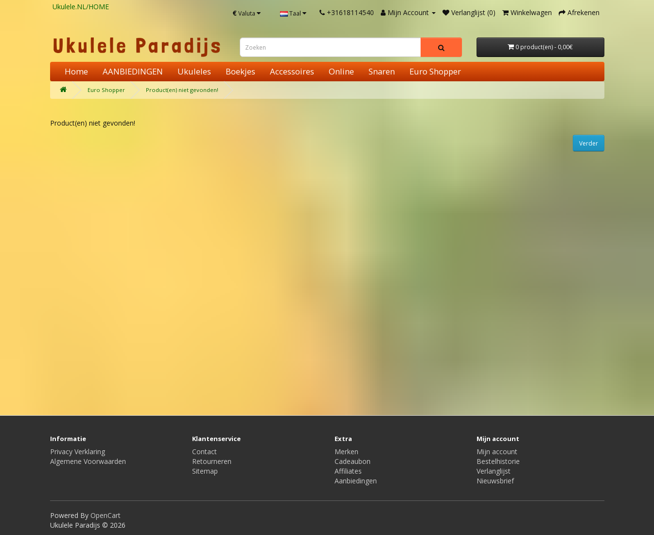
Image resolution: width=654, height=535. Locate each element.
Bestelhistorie (498, 461)
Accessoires (292, 71)
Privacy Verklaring (77, 451)
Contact (204, 451)
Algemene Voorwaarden (88, 461)
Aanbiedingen (356, 480)
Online (341, 71)
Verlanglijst (494, 471)
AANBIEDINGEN (133, 71)
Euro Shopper (435, 71)
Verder (588, 143)
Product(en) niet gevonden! (182, 89)
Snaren (382, 71)
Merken (346, 451)
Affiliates (348, 471)
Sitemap (205, 471)
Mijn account (497, 451)
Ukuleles (194, 71)
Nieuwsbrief (495, 480)
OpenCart (105, 515)
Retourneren (211, 461)
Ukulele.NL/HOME (81, 6)
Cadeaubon (353, 461)
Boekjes (240, 71)
